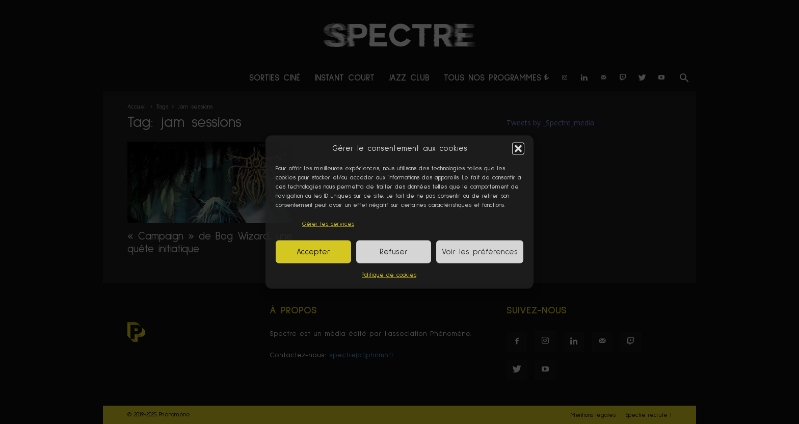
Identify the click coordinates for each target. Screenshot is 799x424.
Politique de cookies (389, 275)
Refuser (394, 251)
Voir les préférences (480, 251)
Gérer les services (328, 224)
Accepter (313, 251)
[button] (518, 148)
